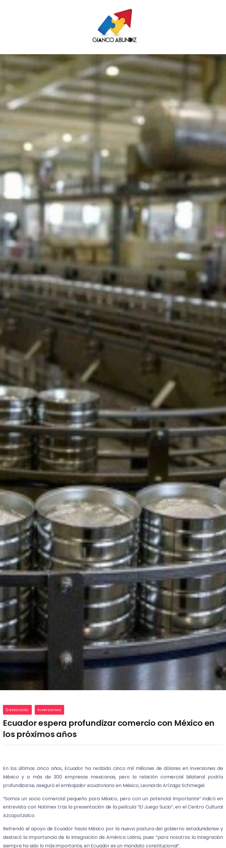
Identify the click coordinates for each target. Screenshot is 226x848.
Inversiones (50, 709)
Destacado (17, 709)
